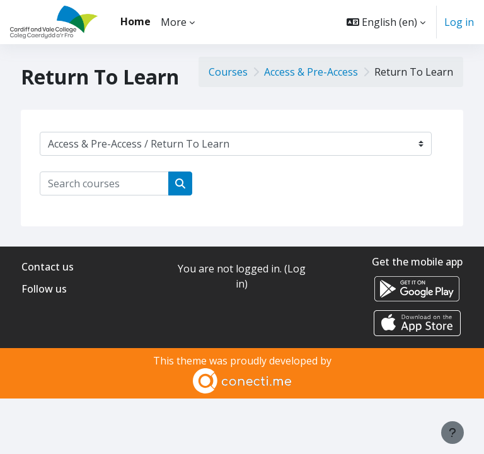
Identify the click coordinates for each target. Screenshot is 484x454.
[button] (386, 22)
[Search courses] (104, 183)
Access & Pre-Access (311, 72)
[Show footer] (452, 432)
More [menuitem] (174, 22)
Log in (459, 22)
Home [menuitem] (135, 21)
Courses (228, 72)
